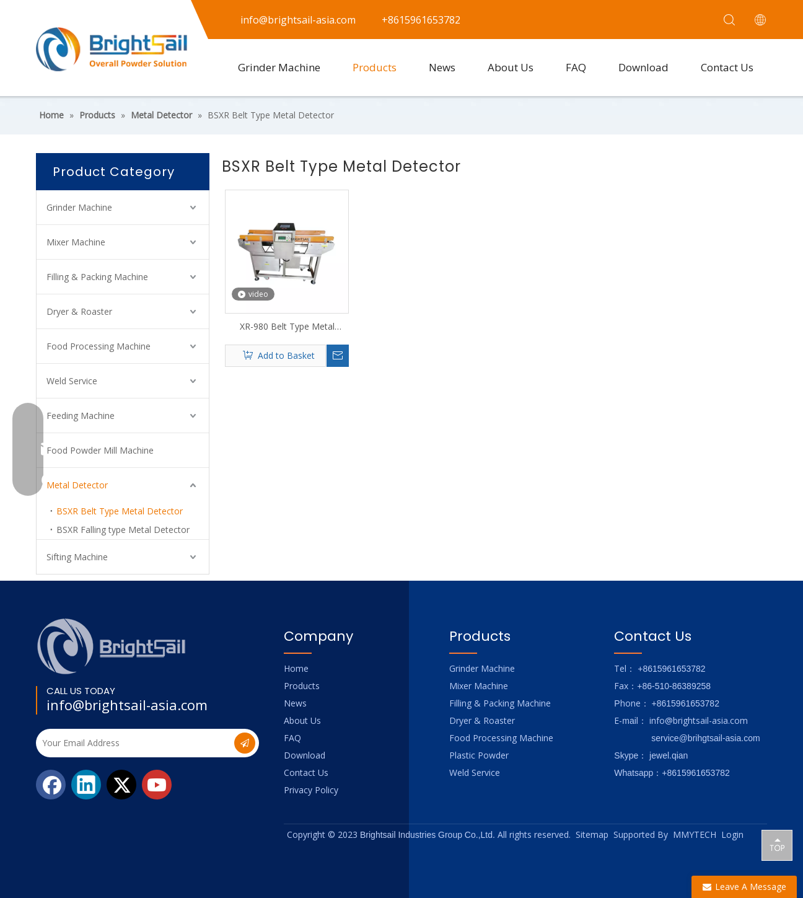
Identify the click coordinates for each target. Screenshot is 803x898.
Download (643, 67)
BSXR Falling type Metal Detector (123, 529)
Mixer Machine (75, 242)
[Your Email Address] (134, 743)
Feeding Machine (80, 415)
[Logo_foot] (112, 646)
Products (375, 67)
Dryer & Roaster (79, 311)
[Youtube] (157, 784)
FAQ (576, 67)
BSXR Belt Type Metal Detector (119, 511)
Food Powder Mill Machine (100, 450)
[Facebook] (51, 784)
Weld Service (71, 381)
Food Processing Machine (98, 346)
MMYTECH (694, 834)
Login (732, 834)
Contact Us (727, 67)
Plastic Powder (479, 755)
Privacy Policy (311, 790)
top (777, 844)
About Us (510, 67)
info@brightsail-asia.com (127, 704)
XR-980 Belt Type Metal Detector (287, 326)
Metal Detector (77, 485)
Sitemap (592, 834)
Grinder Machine (279, 67)
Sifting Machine (77, 557)
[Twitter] (121, 784)
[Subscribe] (244, 743)
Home (296, 668)
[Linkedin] (86, 784)
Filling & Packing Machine (97, 277)
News (442, 67)
